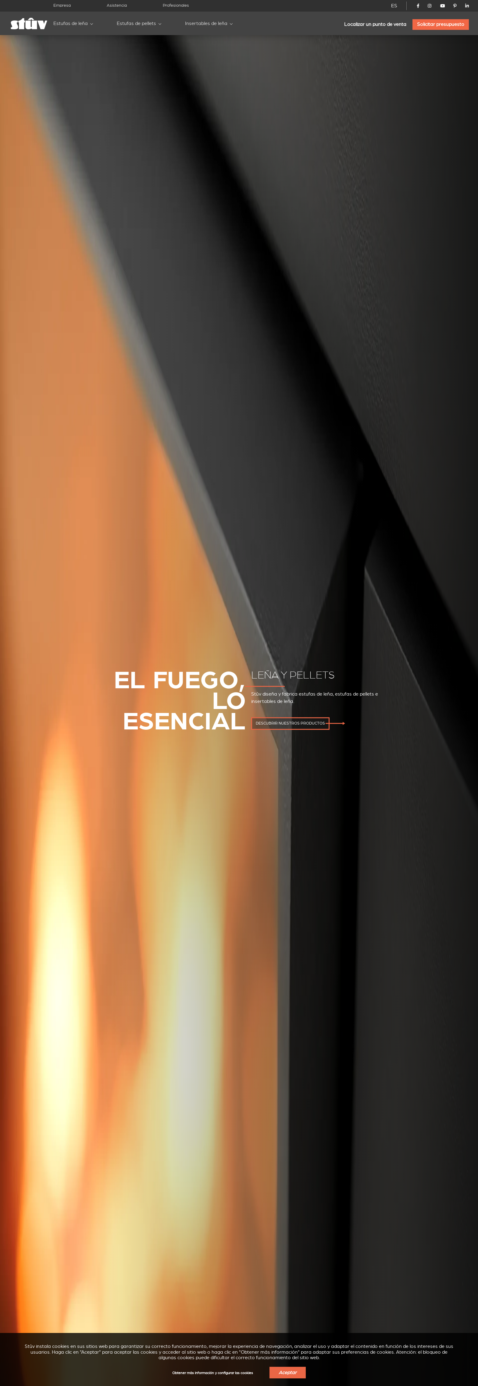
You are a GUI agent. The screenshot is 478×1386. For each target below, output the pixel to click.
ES (394, 6)
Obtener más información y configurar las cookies (212, 1373)
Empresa (62, 5)
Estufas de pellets (136, 23)
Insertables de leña (206, 23)
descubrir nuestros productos (290, 723)
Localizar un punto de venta (375, 24)
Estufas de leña (70, 23)
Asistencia (117, 5)
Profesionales (176, 5)
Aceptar (288, 1372)
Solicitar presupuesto (440, 24)
